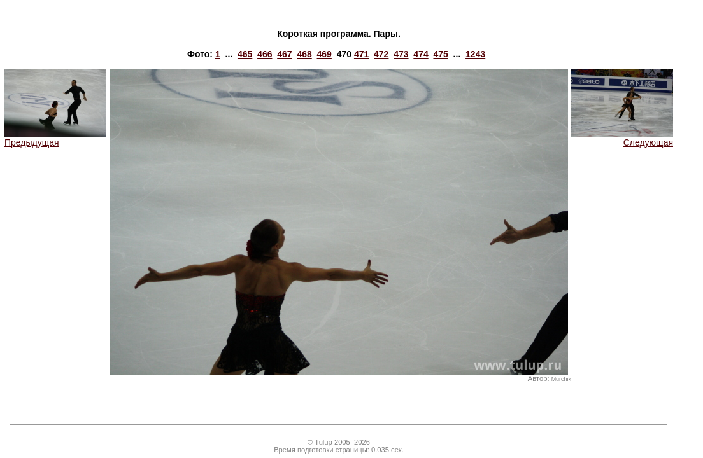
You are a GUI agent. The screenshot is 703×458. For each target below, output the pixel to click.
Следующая (622, 138)
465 (245, 54)
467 (284, 54)
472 (381, 54)
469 (324, 54)
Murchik (561, 379)
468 (304, 54)
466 (264, 54)
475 (440, 54)
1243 (475, 54)
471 (361, 54)
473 (401, 54)
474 (420, 54)
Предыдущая (55, 138)
